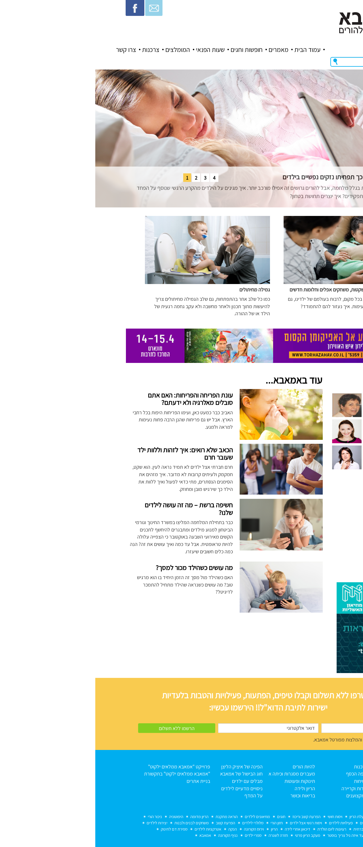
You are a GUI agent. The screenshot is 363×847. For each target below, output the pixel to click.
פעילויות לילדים (246, 822)
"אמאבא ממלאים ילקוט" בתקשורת (82, 773)
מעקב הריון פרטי (212, 835)
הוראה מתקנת (131, 816)
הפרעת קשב (130, 822)
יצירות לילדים (61, 822)
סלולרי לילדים (157, 822)
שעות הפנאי (115, 49)
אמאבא (110, 835)
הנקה (137, 829)
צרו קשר (31, 49)
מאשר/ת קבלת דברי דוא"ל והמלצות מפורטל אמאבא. (268, 739)
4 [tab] (119, 178)
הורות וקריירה (259, 788)
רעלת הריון (262, 816)
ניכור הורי (59, 816)
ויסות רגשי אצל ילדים (211, 822)
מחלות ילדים (297, 829)
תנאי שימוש (314, 788)
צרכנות (55, 49)
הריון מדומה (104, 816)
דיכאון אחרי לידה (202, 829)
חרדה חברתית (269, 829)
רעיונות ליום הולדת (236, 829)
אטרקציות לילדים (112, 829)
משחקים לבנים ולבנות (96, 822)
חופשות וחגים (151, 49)
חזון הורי (181, 822)
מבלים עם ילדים (152, 781)
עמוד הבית (212, 49)
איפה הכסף (261, 773)
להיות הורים (208, 766)
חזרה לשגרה (183, 835)
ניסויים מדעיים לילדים (146, 788)
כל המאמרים (312, 781)
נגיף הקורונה (132, 835)
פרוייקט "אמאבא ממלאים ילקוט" (84, 766)
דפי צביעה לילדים (278, 822)
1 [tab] (92, 178)
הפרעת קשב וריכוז (211, 816)
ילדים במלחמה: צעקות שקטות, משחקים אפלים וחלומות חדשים (253, 289)
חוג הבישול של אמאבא (146, 773)
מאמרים (183, 49)
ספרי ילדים (157, 835)
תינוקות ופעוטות (204, 781)
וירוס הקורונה (158, 829)
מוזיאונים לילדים (162, 816)
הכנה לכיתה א (310, 822)
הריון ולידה (209, 788)
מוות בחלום (311, 816)
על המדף (158, 795)
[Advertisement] (287, 528)
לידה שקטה (286, 816)
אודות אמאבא (311, 773)
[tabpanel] (181, 138)
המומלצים (82, 49)
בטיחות (265, 781)
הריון (179, 829)
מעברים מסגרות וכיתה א (196, 773)
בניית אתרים (103, 781)
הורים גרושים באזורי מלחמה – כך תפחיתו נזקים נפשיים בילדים (265, 176)
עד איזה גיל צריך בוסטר (250, 835)
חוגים (186, 816)
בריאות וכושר (207, 795)
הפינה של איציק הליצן (146, 766)
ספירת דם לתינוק (79, 829)
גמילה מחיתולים (159, 289)
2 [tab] (101, 178)
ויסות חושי (239, 816)
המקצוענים (261, 795)
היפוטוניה (81, 816)
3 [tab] (110, 178)
